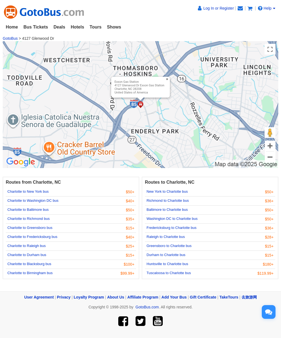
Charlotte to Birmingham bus (30, 273)
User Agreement (39, 297)
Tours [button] (96, 27)
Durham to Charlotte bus (166, 255)
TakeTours (229, 297)
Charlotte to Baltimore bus (28, 210)
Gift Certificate (203, 297)
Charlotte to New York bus (28, 191)
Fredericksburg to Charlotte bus (171, 228)
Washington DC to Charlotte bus (172, 219)
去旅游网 (249, 297)
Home (12, 27)
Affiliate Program (142, 297)
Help (267, 8)
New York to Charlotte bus (167, 191)
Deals (59, 27)
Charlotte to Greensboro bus (29, 228)
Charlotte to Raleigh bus (26, 246)
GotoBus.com (147, 307)
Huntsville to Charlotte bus (167, 264)
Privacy (64, 297)
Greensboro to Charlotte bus (169, 246)
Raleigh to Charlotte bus (166, 237)
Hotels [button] (77, 27)
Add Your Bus (174, 297)
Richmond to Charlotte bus (168, 200)
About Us (115, 297)
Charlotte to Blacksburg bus (29, 264)
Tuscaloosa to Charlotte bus (169, 273)
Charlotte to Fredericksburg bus (32, 237)
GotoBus (10, 38)
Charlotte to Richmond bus (28, 219)
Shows (114, 27)
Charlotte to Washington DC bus (32, 200)
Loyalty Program (89, 297)
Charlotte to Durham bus (26, 255)
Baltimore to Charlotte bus (167, 210)
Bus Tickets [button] (35, 27)
